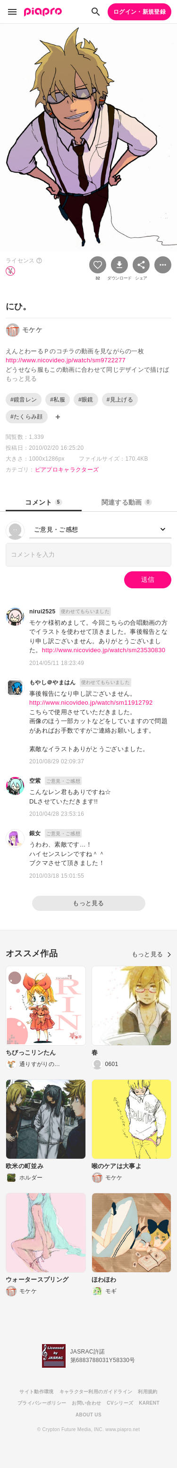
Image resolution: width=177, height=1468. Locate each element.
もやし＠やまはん (52, 682)
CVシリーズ (120, 1403)
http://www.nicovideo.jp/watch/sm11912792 (91, 702)
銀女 (35, 833)
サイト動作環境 (36, 1391)
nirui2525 (42, 611)
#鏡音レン (23, 399)
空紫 (35, 781)
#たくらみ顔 (26, 416)
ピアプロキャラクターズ (67, 469)
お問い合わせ (86, 1403)
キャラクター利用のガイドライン (96, 1391)
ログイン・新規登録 (139, 12)
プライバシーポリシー (41, 1403)
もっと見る (88, 903)
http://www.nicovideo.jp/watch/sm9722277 (66, 360)
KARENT (149, 1403)
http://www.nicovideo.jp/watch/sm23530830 (104, 650)
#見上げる (120, 399)
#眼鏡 (85, 399)
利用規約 (147, 1391)
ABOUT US (88, 1414)
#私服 (57, 399)
